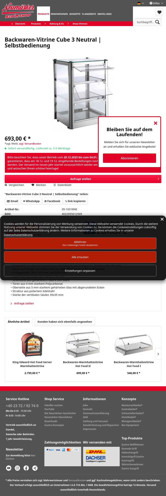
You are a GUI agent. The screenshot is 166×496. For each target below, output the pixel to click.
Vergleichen (14, 185)
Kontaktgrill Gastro (133, 456)
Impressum (89, 429)
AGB (85, 417)
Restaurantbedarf (132, 405)
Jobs (85, 405)
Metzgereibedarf (131, 421)
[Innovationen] (59, 13)
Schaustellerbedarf (133, 413)
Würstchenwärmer (132, 464)
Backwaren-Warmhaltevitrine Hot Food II (83, 364)
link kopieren (75, 201)
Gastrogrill (128, 460)
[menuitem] (43, 13)
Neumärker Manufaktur (58, 417)
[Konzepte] (75, 13)
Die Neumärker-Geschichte (60, 413)
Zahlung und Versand (95, 421)
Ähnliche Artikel (19, 321)
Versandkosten (77, 480)
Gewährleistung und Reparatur (101, 425)
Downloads (50, 421)
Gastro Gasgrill (130, 468)
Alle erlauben (80, 257)
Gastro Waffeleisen (133, 444)
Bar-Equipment (130, 425)
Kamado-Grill (129, 448)
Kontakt (87, 409)
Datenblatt (62, 185)
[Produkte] (43, 13)
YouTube (49, 409)
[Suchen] (157, 22)
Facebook (52, 201)
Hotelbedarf (129, 417)
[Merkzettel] (159, 12)
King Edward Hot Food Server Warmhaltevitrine (32, 364)
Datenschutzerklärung (96, 413)
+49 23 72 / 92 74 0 (22, 405)
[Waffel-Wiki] (104, 13)
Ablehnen (80, 243)
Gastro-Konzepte (54, 425)
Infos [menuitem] (155, 3)
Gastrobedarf (129, 409)
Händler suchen (53, 405)
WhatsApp (31, 201)
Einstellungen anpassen (80, 271)
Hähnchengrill (130, 452)
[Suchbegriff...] (148, 22)
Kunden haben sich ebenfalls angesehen (65, 321)
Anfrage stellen (114, 178)
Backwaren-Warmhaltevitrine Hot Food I (134, 364)
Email (12, 201)
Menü (143, 9)
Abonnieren (129, 158)
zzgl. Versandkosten (30, 143)
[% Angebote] (89, 13)
